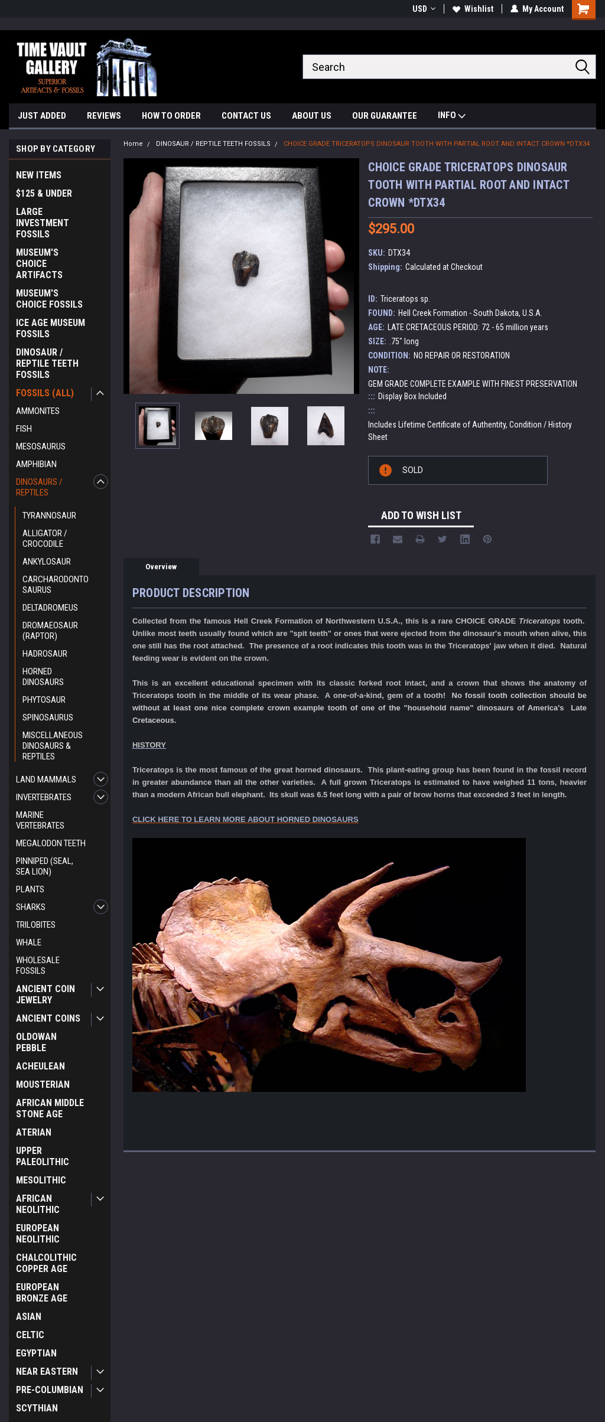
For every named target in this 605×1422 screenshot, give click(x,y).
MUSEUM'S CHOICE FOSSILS (49, 299)
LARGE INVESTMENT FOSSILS (42, 223)
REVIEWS (104, 115)
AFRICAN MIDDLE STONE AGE (50, 1108)
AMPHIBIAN (36, 464)
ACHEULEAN (40, 1066)
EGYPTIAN (36, 1353)
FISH (24, 428)
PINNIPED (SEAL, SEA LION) (44, 866)
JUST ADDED (42, 115)
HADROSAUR (44, 653)
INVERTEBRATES (43, 797)
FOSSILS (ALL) (45, 393)
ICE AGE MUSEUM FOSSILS (50, 328)
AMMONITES (38, 411)
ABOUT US (311, 115)
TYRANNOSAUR (49, 515)
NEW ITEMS (38, 175)
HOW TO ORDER (171, 115)
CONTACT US (246, 115)
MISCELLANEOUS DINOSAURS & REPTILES (52, 746)
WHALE (28, 942)
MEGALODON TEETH (51, 843)
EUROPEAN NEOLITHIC (38, 1233)
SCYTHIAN (37, 1408)
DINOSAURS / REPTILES (39, 487)
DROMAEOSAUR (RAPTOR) (50, 630)
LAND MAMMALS (46, 779)
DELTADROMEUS (50, 607)
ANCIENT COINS (48, 1018)
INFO (452, 117)
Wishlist (473, 9)
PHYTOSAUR (44, 699)
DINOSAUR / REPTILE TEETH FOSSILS (47, 363)
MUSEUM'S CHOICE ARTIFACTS (39, 264)
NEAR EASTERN (47, 1371)
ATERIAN (33, 1132)
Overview (161, 566)
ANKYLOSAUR (46, 561)
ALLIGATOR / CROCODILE (44, 538)
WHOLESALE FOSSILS (38, 965)
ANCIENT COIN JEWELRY (45, 994)
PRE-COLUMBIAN (49, 1389)
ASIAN (28, 1316)
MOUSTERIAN (43, 1084)
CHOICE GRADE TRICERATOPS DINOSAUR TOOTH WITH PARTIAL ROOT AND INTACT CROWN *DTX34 (437, 144)
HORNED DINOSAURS (43, 676)
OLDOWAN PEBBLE (36, 1042)
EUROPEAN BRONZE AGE (41, 1292)
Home (133, 144)
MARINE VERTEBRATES (40, 820)
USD (423, 9)
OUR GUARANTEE (384, 115)
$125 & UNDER (44, 193)
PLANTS (30, 889)
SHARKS (30, 907)
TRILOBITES (36, 924)
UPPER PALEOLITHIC (42, 1156)
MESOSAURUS (41, 446)
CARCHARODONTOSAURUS (55, 584)
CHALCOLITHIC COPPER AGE (46, 1263)
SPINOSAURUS (47, 717)
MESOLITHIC (41, 1180)
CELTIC (30, 1335)
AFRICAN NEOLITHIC (38, 1204)
